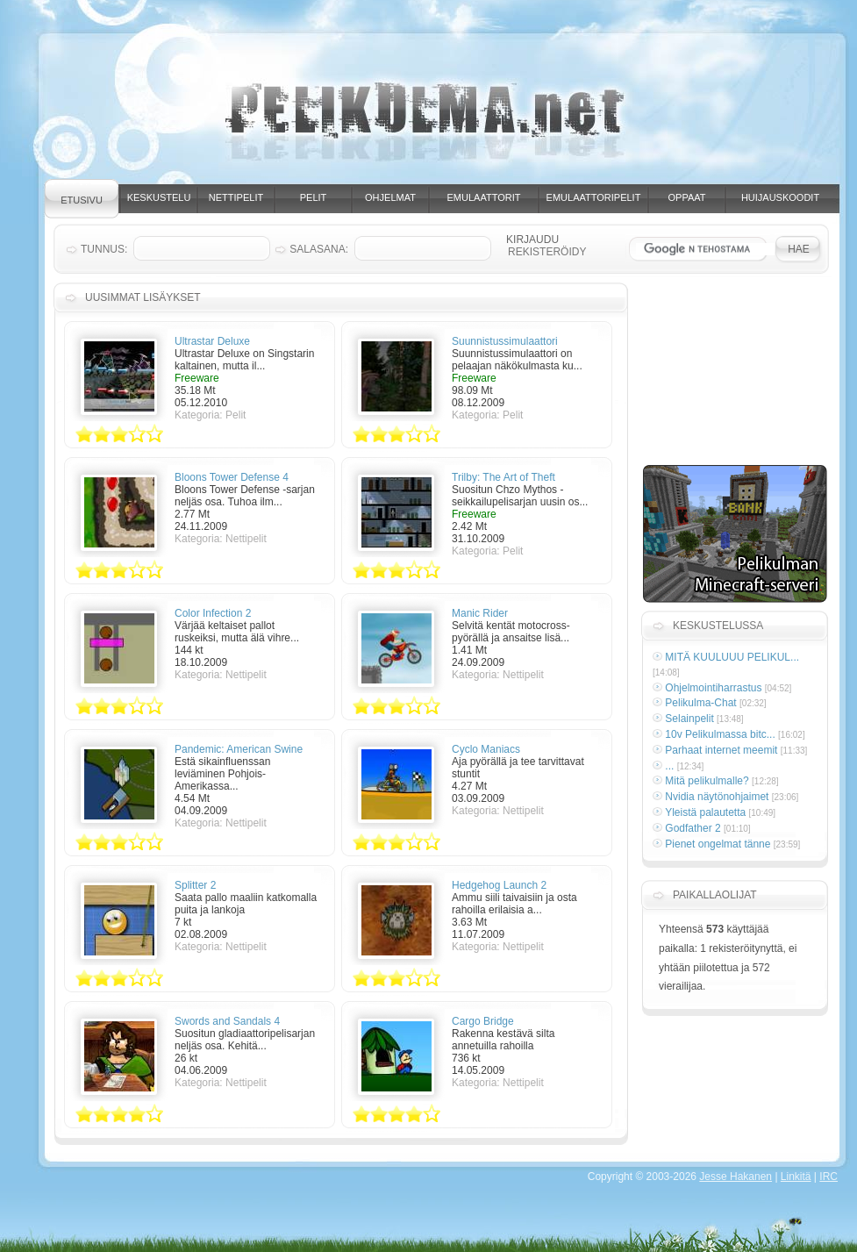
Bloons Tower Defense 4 (232, 477)
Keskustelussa (718, 625)
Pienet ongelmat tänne (717, 844)
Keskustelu (159, 197)
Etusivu (82, 200)
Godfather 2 (692, 828)
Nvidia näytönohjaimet (716, 797)
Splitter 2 (195, 885)
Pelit (313, 197)
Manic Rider (480, 613)
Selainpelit (689, 718)
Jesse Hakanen (735, 1176)
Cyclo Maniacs (486, 749)
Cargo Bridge (483, 1021)
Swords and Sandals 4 (227, 1021)
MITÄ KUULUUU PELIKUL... (732, 657)
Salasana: (318, 249)
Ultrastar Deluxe (212, 341)
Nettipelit (236, 197)
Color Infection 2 (213, 613)
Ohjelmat (390, 197)
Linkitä (796, 1176)
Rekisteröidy (547, 252)
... (669, 766)
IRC (828, 1176)
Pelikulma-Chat (700, 703)
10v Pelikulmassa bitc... (720, 734)
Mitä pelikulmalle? (706, 781)
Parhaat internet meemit (721, 750)
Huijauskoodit (780, 197)
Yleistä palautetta (705, 812)
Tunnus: (104, 249)
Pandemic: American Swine (239, 749)
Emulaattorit (484, 197)
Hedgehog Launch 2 (499, 885)
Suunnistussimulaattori (505, 341)
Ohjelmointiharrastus (713, 688)
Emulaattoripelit (593, 197)
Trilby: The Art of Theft (503, 477)
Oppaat (687, 197)
